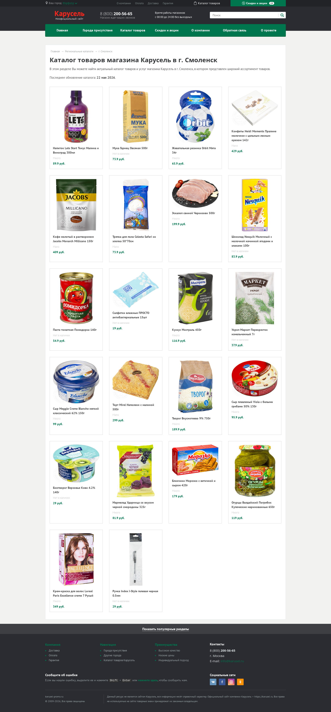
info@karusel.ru (232, 661)
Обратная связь (234, 30)
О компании (124, 3)
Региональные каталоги (79, 51)
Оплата (139, 3)
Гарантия (168, 3)
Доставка (153, 3)
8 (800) (116, 13)
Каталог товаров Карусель (119, 660)
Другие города (112, 655)
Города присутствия (98, 30)
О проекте (268, 30)
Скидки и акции (258, 3)
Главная (62, 30)
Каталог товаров (132, 30)
